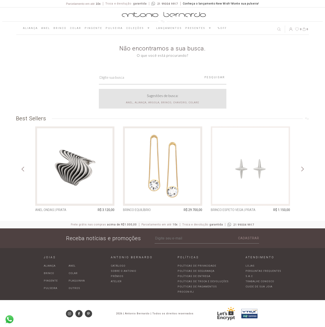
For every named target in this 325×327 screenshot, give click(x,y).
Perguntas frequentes (263, 271)
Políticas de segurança (196, 271)
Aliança (30, 28)
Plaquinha (77, 280)
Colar (75, 28)
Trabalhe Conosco (260, 281)
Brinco (60, 28)
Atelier (116, 281)
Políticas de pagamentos (197, 286)
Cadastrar (248, 238)
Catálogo (118, 265)
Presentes (199, 28)
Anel (45, 28)
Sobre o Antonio (123, 271)
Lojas (250, 265)
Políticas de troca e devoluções (203, 281)
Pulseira (114, 28)
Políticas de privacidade (197, 265)
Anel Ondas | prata (50, 210)
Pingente (93, 28)
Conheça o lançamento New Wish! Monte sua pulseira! (221, 3)
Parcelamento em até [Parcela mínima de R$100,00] (83, 3)
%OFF (222, 28)
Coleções (139, 28)
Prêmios (117, 276)
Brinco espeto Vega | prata (233, 210)
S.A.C (249, 276)
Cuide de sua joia (259, 286)
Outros (74, 288)
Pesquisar (214, 77)
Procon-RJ (186, 291)
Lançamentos (169, 28)
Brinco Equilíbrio (137, 210)
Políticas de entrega (194, 276)
